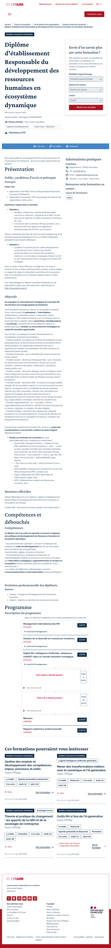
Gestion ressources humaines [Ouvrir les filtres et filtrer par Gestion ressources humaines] (19, 34)
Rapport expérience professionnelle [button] (42, 729)
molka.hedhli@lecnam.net (86, 175)
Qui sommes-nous (15, 904)
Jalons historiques (14, 906)
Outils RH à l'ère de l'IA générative (80, 816)
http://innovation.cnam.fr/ (16, 288)
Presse (49, 906)
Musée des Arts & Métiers (58, 921)
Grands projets (13, 921)
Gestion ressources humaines (74, 24)
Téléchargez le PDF (17, 132)
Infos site (10, 937)
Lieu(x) (72, 95)
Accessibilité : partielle (83, 937)
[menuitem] (45, 4)
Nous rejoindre (53, 909)
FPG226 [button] (27, 660)
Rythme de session (77, 85)
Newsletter (99, 937)
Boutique (50, 918)
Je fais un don (13, 918)
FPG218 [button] (27, 627)
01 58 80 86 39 (79, 171)
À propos (51, 904)
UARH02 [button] (27, 721)
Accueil (8, 24)
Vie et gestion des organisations (46, 24)
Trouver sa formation (22, 24)
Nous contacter (53, 912)
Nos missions (12, 909)
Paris (69, 197)
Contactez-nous (94, 14)
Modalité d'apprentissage (80, 74)
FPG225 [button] (27, 642)
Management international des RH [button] (41, 624)
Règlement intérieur (25, 937)
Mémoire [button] (28, 718)
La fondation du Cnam (16, 912)
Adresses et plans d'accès (58, 915)
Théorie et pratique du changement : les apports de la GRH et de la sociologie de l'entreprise (29, 820)
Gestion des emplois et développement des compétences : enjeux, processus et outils (29, 765)
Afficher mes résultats (86, 107)
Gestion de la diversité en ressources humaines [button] (49, 638)
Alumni (10, 915)
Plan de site (52, 932)
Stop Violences (53, 929)
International (52, 926)
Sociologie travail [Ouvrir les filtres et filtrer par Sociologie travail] (45, 810)
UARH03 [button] (27, 732)
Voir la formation (43, 792)
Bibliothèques (53, 924)
